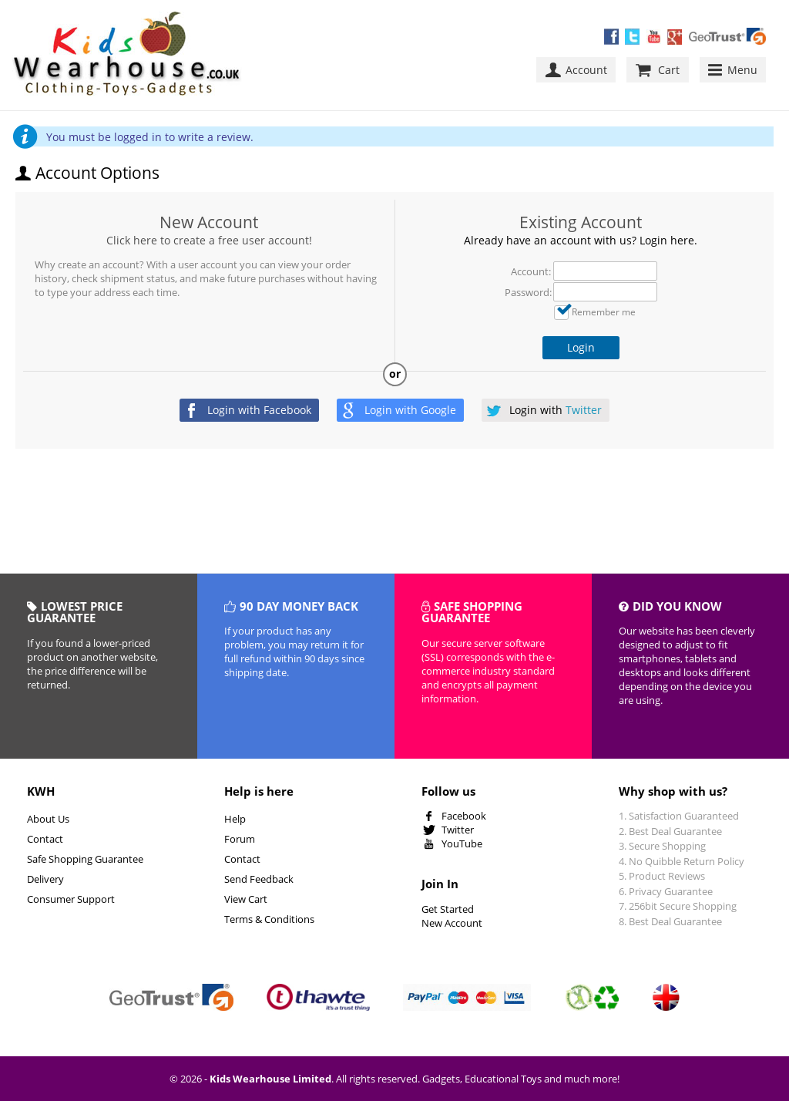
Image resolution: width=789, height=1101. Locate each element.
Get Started (447, 909)
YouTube (462, 843)
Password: (528, 292)
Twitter (458, 830)
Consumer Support (71, 899)
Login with (259, 409)
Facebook (464, 816)
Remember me (604, 311)
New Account (208, 222)
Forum (239, 839)
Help (235, 819)
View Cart (245, 899)
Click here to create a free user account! (209, 240)
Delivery (45, 879)
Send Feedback (259, 879)
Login (581, 347)
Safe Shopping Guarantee (85, 859)
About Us (48, 819)
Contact (45, 839)
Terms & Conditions (269, 919)
